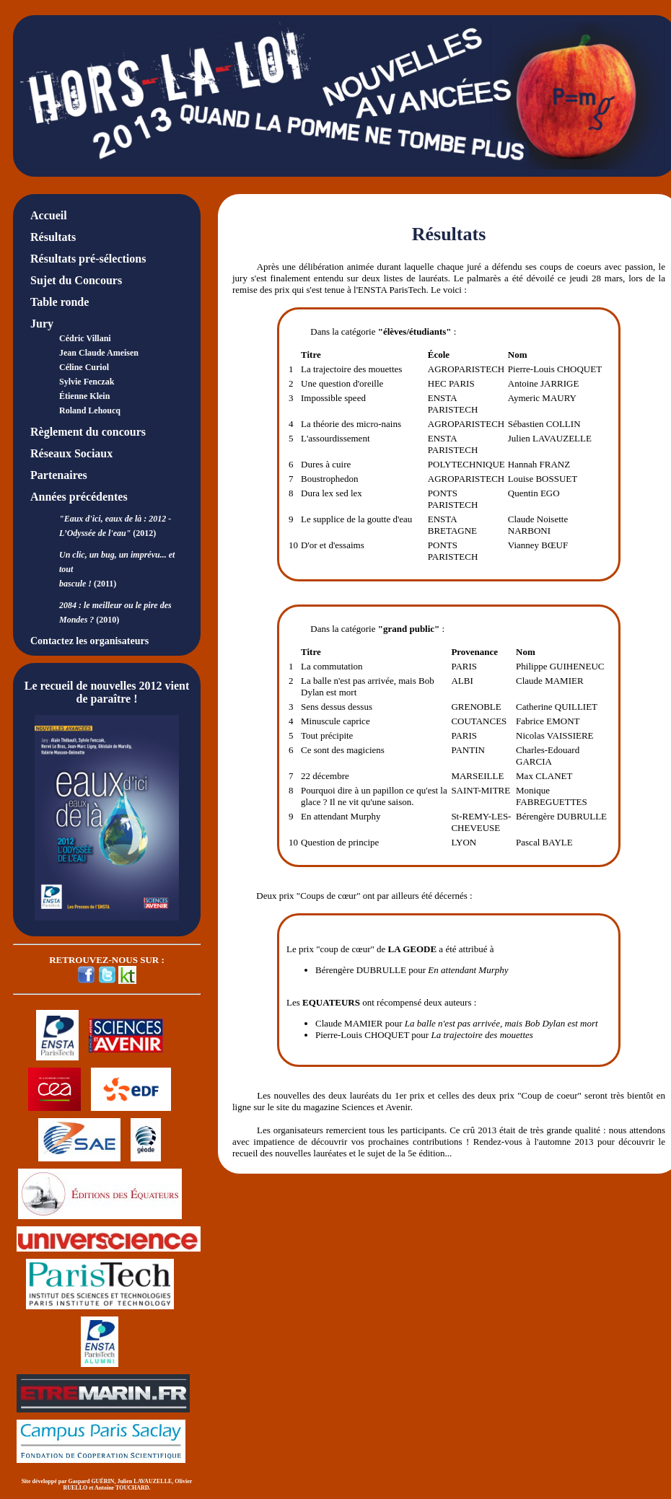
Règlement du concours (88, 432)
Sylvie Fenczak (86, 382)
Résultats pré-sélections (88, 258)
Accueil (48, 215)
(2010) (115, 612)
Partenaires (58, 475)
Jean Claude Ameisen (99, 353)
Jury (41, 323)
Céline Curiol (84, 367)
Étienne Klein (84, 396)
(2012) (115, 526)
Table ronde (59, 302)
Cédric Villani (85, 338)
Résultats (53, 237)
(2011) (117, 569)
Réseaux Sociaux (71, 453)
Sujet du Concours (76, 280)
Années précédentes (79, 497)
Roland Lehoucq (89, 410)
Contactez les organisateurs (89, 641)
